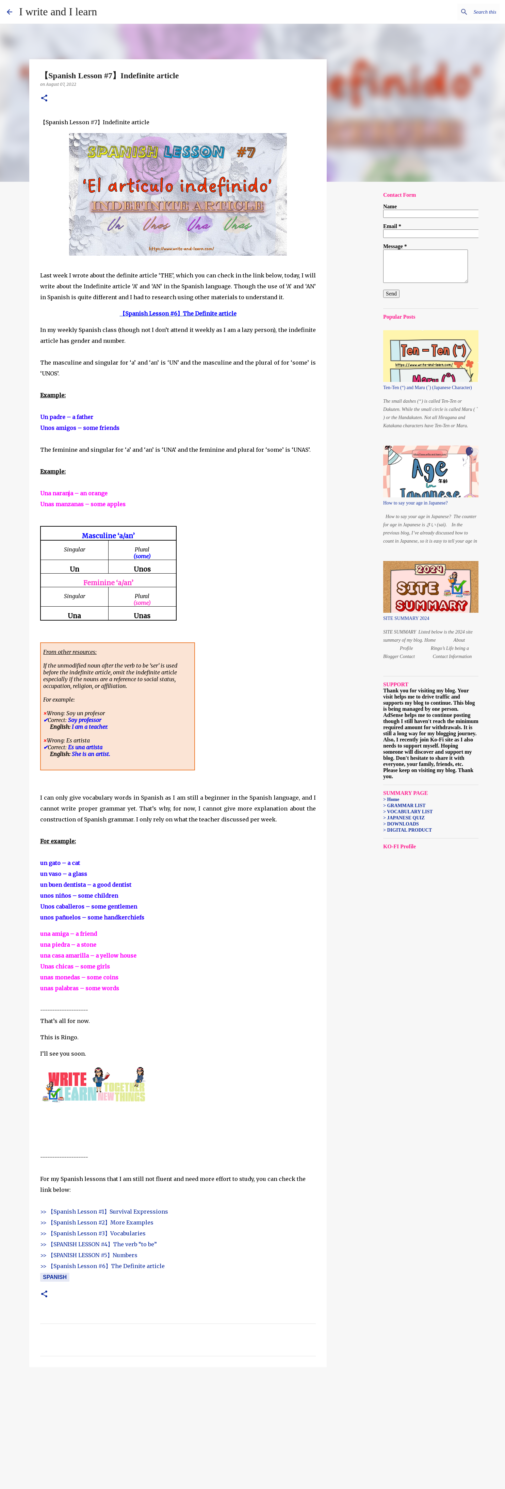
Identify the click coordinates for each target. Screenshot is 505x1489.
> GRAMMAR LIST (404, 805)
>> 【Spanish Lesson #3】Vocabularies (93, 1233)
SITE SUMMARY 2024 (406, 618)
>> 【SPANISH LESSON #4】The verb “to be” (98, 1244)
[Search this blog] (464, 12)
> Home (391, 799)
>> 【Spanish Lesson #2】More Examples (96, 1222)
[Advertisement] (178, 1425)
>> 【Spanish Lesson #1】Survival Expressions (104, 1211)
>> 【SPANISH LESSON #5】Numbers (88, 1255)
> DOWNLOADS (401, 824)
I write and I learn (58, 11)
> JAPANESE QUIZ (404, 817)
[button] (44, 98)
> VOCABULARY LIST (408, 811)
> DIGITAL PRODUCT (407, 830)
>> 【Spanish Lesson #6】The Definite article (102, 1266)
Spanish (55, 1277)
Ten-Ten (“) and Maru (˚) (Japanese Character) (427, 387)
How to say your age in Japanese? (415, 503)
